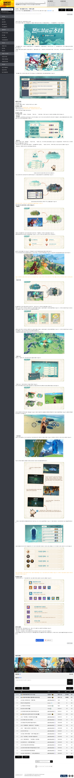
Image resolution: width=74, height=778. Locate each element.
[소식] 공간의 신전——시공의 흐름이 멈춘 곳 (28, 742)
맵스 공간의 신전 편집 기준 (25, 708)
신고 (53, 10)
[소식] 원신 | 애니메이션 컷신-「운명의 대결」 (28, 700)
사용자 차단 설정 (69, 14)
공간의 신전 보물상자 (23, 4)
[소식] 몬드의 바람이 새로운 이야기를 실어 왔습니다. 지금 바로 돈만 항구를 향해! (30, 747)
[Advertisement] (44, 18)
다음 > (51, 766)
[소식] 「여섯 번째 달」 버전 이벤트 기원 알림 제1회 (29, 736)
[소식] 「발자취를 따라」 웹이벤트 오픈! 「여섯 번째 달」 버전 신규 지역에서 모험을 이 (30, 725)
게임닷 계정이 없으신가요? (5, 11)
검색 (51, 761)
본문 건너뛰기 (49, 10)
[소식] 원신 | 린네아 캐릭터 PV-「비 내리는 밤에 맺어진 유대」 (30, 753)
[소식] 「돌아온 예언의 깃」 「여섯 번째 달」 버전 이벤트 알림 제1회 (30, 739)
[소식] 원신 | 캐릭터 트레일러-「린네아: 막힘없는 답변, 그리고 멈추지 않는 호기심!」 (30, 733)
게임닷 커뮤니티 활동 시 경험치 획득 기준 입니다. (30, 697)
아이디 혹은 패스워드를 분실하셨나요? (7, 12)
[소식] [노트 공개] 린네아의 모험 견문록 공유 (28, 750)
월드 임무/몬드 (38, 4)
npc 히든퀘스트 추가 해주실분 (25, 705)
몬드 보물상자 (33, 4)
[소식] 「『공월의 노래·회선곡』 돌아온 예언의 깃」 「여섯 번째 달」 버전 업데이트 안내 (30, 728)
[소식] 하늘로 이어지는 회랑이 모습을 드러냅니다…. (29, 722)
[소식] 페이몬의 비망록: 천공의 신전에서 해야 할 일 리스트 (30, 711)
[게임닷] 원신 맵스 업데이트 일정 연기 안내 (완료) (30, 714)
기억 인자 (28, 4)
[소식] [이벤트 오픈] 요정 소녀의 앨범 (27, 719)
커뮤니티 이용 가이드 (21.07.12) (28, 694)
